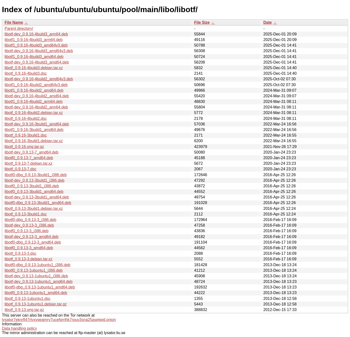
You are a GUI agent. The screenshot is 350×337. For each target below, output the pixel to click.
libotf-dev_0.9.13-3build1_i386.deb (34, 180)
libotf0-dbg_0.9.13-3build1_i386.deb (36, 175)
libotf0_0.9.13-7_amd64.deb (29, 158)
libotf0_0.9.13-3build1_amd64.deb (34, 191)
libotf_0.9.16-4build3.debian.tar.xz (34, 68)
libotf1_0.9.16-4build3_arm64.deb (33, 40)
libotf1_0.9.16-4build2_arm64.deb (33, 101)
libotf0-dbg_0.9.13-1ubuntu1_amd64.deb (40, 287)
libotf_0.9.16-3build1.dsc (26, 135)
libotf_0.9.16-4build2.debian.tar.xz (34, 113)
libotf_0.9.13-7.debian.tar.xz (28, 163)
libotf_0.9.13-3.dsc (20, 253)
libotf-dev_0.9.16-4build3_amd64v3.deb (39, 51)
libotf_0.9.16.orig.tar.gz (24, 147)
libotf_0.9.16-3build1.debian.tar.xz (34, 141)
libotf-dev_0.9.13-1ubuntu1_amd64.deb (38, 281)
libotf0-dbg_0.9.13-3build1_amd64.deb (38, 203)
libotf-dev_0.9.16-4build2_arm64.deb (36, 107)
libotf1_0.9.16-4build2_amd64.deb (34, 90)
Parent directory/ (19, 28)
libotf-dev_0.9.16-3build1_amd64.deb (37, 124)
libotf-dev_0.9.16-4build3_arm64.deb (36, 34)
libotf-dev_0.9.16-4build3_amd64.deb (37, 62)
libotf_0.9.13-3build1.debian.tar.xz (34, 208)
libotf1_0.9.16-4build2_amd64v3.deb (36, 85)
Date (267, 22)
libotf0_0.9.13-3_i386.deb (27, 231)
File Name (14, 22)
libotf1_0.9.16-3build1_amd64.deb (34, 130)
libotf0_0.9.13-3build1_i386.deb (32, 186)
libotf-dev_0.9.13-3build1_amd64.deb (37, 197)
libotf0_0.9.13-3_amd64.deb (29, 248)
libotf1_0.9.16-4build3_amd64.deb (34, 57)
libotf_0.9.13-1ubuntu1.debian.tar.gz (36, 304)
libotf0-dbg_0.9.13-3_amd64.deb (33, 242)
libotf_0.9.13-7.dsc (20, 169)
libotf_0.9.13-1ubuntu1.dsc (28, 298)
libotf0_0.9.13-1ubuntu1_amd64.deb (36, 293)
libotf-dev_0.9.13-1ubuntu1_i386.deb (36, 276)
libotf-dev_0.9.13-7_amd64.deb (32, 152)
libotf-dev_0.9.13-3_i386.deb (29, 225)
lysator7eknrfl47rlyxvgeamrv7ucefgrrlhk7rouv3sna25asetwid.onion (59, 320)
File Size (202, 22)
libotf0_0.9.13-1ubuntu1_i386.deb (33, 270)
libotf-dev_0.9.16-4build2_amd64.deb (37, 96)
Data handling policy (19, 328)
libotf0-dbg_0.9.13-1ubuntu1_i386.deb (37, 265)
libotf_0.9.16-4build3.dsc (26, 73)
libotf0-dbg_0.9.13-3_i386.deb (30, 220)
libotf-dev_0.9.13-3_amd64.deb (32, 237)
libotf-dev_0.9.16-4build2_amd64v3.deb (39, 79)
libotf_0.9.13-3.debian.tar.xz (28, 259)
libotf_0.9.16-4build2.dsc (26, 118)
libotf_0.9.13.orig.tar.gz (24, 310)
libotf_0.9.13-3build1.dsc (26, 214)
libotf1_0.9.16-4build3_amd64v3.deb (36, 45)
